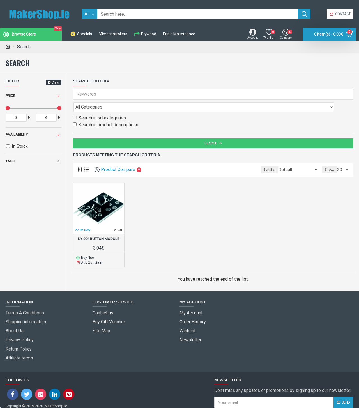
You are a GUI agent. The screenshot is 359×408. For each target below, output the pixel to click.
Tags (10, 161)
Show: (331, 157)
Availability (17, 134)
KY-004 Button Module (98, 226)
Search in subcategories (99, 105)
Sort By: (279, 157)
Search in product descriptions (105, 112)
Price (10, 96)
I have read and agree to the (259, 385)
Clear (55, 82)
